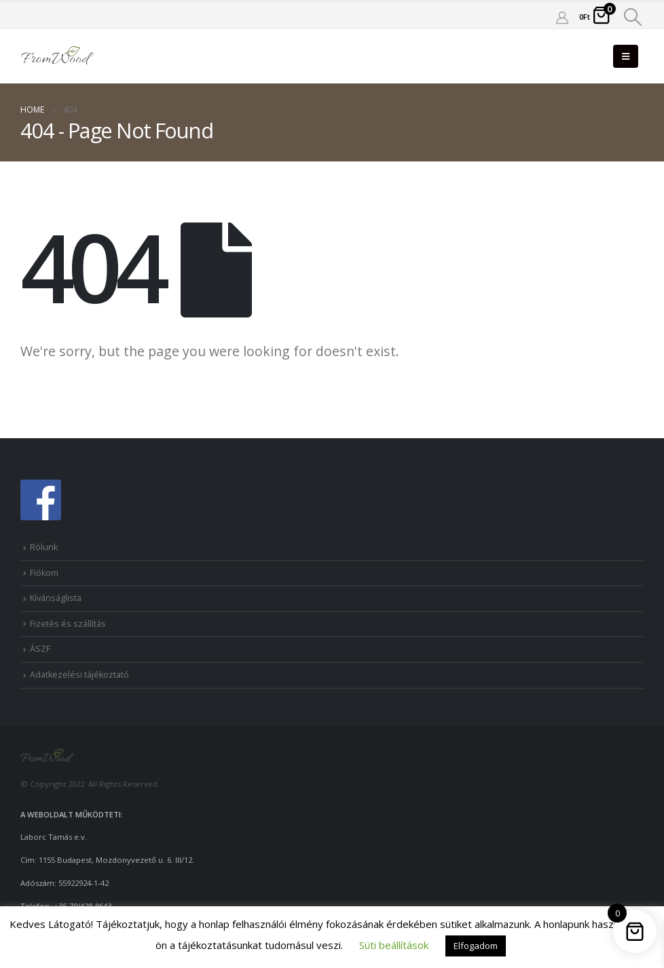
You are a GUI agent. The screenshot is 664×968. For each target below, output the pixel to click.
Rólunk (44, 547)
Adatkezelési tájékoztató (79, 674)
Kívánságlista (55, 598)
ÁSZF (40, 649)
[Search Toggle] (633, 17)
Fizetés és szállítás (68, 624)
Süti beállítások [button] (393, 945)
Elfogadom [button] (476, 946)
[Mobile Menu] (625, 56)
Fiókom (44, 573)
